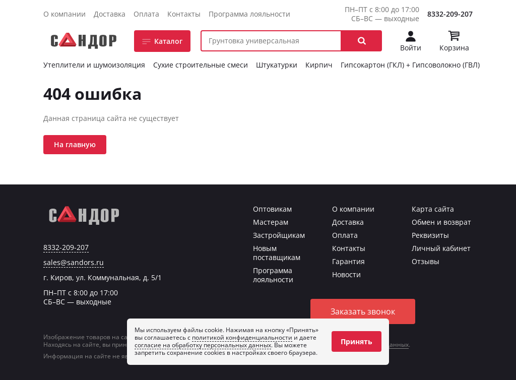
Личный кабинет (441, 248)
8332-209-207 (450, 14)
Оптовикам (272, 209)
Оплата (146, 14)
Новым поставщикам (276, 252)
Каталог (168, 41)
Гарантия (348, 261)
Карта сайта (433, 209)
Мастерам (270, 222)
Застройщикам (279, 235)
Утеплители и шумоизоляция (94, 65)
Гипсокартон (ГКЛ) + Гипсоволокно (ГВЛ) (410, 65)
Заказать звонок (363, 311)
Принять (356, 341)
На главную (75, 144)
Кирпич (319, 65)
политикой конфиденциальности (242, 337)
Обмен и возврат (441, 222)
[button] (362, 40)
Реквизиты (430, 235)
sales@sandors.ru (73, 262)
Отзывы (425, 261)
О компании (64, 14)
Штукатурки (276, 65)
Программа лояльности (249, 14)
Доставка (109, 14)
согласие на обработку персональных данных (203, 345)
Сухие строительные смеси (200, 65)
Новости (346, 274)
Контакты (184, 14)
